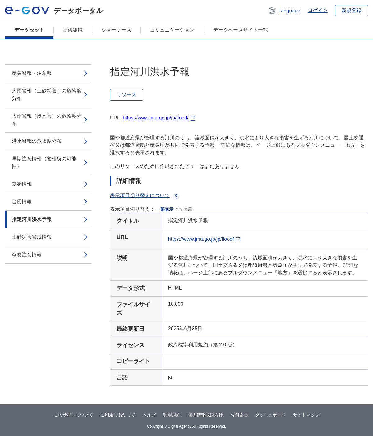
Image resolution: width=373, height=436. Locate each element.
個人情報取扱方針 (205, 414)
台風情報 (22, 201)
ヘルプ (149, 414)
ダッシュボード (270, 414)
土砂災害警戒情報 (32, 237)
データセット (29, 30)
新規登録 (351, 10)
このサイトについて (73, 414)
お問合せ (239, 414)
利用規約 (172, 414)
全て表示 (183, 209)
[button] (284, 11)
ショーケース (116, 30)
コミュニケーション (172, 30)
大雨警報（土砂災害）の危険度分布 (46, 94)
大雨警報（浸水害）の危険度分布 (46, 119)
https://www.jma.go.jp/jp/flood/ (156, 117)
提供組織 (73, 30)
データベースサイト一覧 (240, 30)
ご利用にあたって (117, 414)
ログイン (318, 10)
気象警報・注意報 (32, 73)
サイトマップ (306, 414)
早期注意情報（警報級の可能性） (44, 162)
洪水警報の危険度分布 (37, 141)
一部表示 (164, 209)
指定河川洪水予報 (32, 219)
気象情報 (22, 184)
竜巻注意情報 (27, 254)
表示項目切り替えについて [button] (145, 195)
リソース (126, 94)
